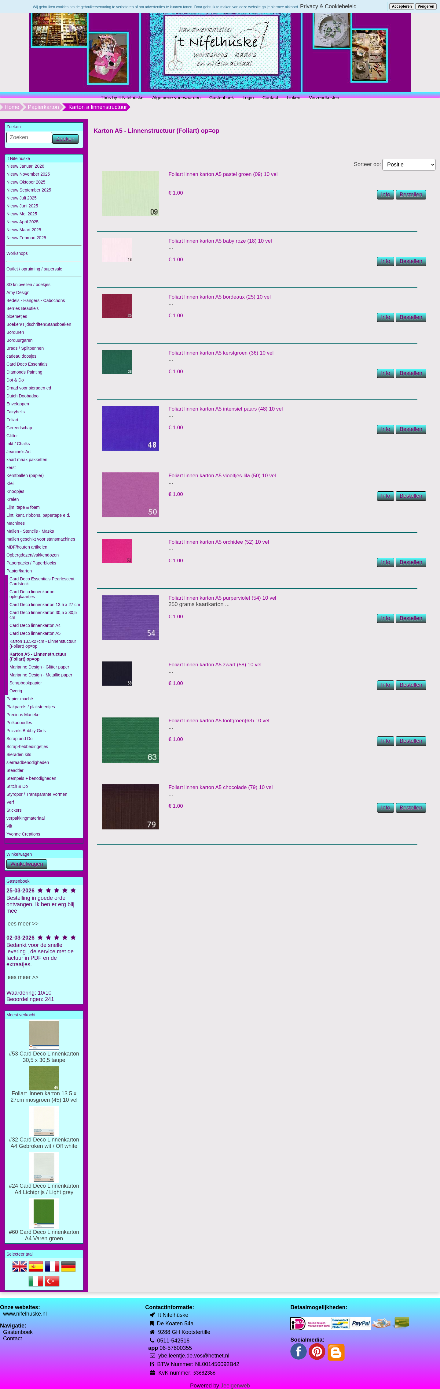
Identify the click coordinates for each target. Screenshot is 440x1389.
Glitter (12, 435)
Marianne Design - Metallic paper (40, 674)
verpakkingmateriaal (25, 818)
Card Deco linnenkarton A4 (35, 625)
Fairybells (15, 411)
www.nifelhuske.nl (25, 1314)
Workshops (17, 253)
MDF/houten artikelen (26, 547)
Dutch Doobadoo (22, 395)
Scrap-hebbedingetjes (27, 746)
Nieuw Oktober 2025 (26, 182)
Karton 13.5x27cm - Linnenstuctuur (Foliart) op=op (42, 644)
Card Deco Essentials (27, 364)
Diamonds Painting (24, 372)
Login (248, 97)
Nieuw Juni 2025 (22, 205)
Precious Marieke (22, 714)
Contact (270, 97)
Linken (293, 97)
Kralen (12, 499)
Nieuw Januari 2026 (25, 166)
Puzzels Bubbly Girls (26, 730)
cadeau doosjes (21, 356)
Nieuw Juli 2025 (21, 198)
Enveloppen (17, 403)
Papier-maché (19, 698)
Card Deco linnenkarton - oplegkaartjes (33, 594)
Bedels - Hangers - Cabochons (35, 300)
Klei (9, 483)
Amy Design (17, 292)
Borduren (15, 332)
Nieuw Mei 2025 (21, 213)
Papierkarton (43, 107)
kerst (11, 467)
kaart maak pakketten (26, 459)
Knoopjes (15, 491)
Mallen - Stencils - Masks (30, 531)
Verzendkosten (324, 97)
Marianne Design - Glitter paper (39, 667)
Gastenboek (221, 97)
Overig (15, 690)
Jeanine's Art (18, 451)
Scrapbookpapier (25, 682)
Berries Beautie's (22, 308)
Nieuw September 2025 (28, 190)
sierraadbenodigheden (27, 762)
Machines (15, 523)
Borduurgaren (19, 340)
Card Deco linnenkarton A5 (35, 633)
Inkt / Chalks (18, 443)
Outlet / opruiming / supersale (34, 268)
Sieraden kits (18, 754)
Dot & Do (15, 380)
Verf (10, 802)
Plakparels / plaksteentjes (30, 706)
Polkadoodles (19, 722)
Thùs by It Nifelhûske (122, 97)
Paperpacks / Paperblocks (31, 562)
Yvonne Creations (23, 834)
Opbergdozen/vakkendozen (32, 555)
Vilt (9, 826)
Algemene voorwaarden (176, 97)
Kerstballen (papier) (25, 475)
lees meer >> (22, 924)
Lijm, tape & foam (23, 507)
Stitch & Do (17, 786)
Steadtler (15, 770)
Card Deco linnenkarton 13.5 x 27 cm (44, 604)
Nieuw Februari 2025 (26, 237)
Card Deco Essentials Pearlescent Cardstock (41, 581)
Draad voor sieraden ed (28, 387)
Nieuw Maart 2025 (23, 229)
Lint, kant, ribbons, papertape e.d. (38, 515)
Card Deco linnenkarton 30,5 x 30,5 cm (43, 615)
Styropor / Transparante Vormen (36, 794)
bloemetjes (16, 316)
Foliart (12, 419)
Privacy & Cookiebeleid (328, 6)
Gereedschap (19, 427)
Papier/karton (19, 570)
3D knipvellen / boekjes (28, 284)
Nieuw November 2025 (28, 174)
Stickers (14, 810)
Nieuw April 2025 (22, 221)
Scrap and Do (19, 738)
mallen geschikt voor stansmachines (40, 539)
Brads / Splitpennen (25, 348)
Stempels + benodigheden (31, 778)
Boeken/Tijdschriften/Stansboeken (38, 324)
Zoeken (65, 139)
